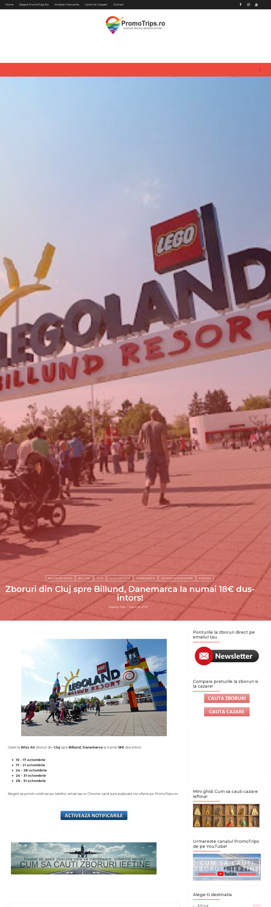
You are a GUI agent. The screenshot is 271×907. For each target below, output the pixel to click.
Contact (118, 4)
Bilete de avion (60, 578)
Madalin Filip (117, 607)
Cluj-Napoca (119, 578)
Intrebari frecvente (66, 4)
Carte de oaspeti (96, 4)
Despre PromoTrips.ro (34, 4)
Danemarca (145, 578)
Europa (205, 578)
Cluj (100, 578)
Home (9, 4)
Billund (84, 578)
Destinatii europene (177, 578)
